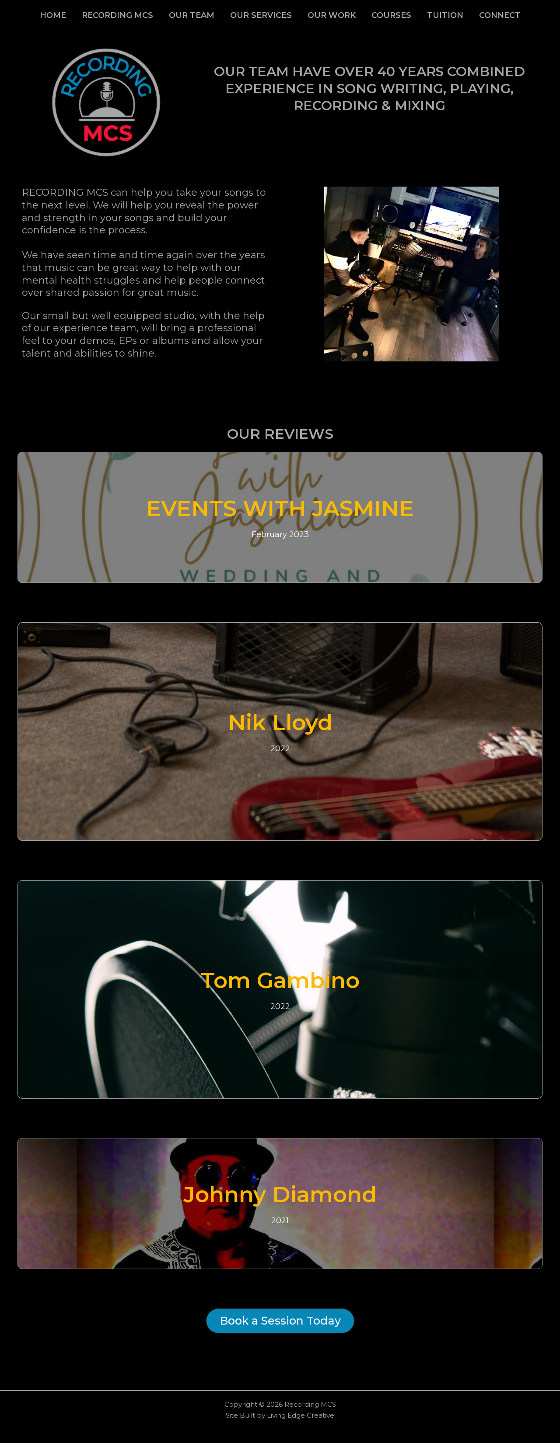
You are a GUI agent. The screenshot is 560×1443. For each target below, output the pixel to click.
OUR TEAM (191, 15)
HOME (53, 15)
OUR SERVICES (261, 15)
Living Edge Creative (300, 1415)
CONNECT (500, 15)
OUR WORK (332, 15)
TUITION (445, 15)
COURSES (391, 15)
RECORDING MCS (117, 15)
